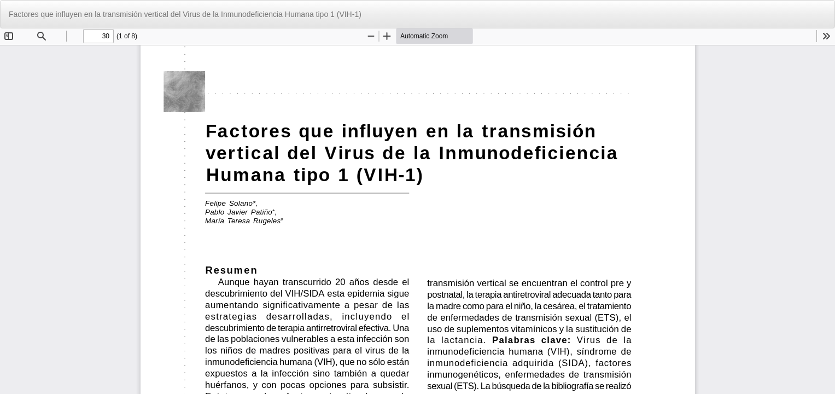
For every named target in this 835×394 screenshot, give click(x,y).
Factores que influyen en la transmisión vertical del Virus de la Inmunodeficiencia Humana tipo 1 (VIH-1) (185, 14)
